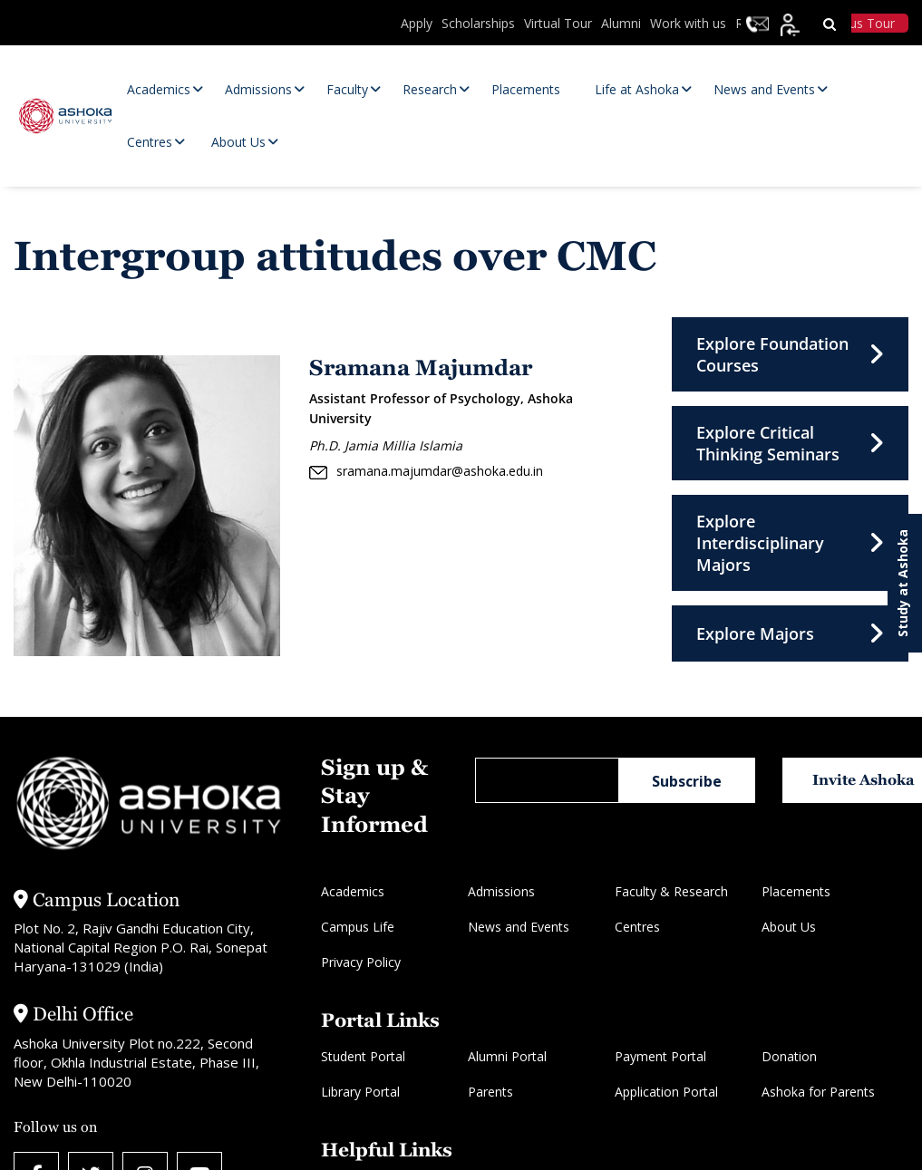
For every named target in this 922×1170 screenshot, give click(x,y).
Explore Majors (790, 633)
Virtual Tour (558, 23)
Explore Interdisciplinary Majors (790, 542)
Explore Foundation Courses (790, 354)
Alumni (621, 23)
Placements (796, 891)
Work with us (688, 23)
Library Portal (360, 1091)
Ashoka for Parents (818, 1091)
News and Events (518, 926)
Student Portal (363, 1056)
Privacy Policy (361, 962)
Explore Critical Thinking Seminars (790, 443)
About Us (789, 926)
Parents (490, 1091)
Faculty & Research (671, 891)
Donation (789, 1056)
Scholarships (478, 23)
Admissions (501, 891)
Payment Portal (660, 1056)
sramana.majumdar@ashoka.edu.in (426, 471)
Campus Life (357, 926)
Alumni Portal (507, 1056)
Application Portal (666, 1091)
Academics (352, 891)
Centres (637, 926)
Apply (416, 23)
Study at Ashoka (902, 583)
